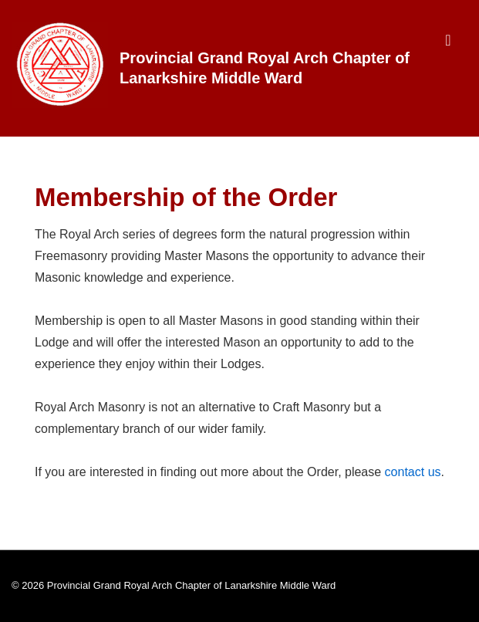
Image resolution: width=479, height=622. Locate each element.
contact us (413, 471)
